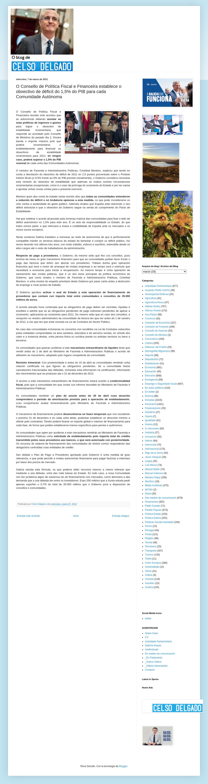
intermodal (150, 444)
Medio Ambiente (153, 485)
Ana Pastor (151, 314)
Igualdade (150, 420)
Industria (149, 432)
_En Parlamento (153, 657)
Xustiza (149, 587)
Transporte (151, 550)
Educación (150, 371)
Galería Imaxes (153, 645)
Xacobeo (149, 583)
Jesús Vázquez (153, 457)
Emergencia (151, 379)
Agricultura (150, 298)
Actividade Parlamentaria (158, 286)
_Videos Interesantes (156, 665)
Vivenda (149, 579)
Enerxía (149, 396)
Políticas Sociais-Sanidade (159, 522)
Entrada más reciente (28, 516)
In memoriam (152, 428)
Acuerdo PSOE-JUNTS (157, 290)
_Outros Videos (153, 661)
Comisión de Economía (157, 322)
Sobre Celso (151, 633)
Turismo (149, 554)
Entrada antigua (120, 516)
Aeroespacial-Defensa (157, 294)
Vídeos (148, 575)
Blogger (123, 766)
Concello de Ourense (156, 330)
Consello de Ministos (156, 335)
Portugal (149, 530)
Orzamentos (151, 501)
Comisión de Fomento (156, 326)
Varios (148, 571)
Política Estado (153, 514)
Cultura (149, 343)
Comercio (150, 318)
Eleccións (150, 375)
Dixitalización (152, 363)
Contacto (150, 669)
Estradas (149, 400)
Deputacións (151, 359)
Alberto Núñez (152, 306)
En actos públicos (154, 387)
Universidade (152, 566)
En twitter (150, 391)
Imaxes (149, 424)
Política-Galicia (153, 518)
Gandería (150, 412)
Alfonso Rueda (153, 310)
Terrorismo (150, 546)
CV (146, 637)
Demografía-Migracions (157, 351)
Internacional (152, 448)
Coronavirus (151, 339)
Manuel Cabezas (154, 473)
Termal (148, 542)
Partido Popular (153, 510)
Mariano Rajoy (152, 477)
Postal (148, 534)
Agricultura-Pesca (154, 302)
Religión (149, 538)
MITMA (149, 489)
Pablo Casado (152, 505)
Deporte (149, 355)
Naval (148, 493)
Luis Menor (151, 465)
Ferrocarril (150, 404)
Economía (150, 367)
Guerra (148, 416)
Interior (148, 440)
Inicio (76, 516)
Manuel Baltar (152, 469)
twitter (148, 618)
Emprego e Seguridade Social (161, 383)
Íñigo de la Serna (154, 452)
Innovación (151, 436)
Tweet (148, 558)
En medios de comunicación (160, 653)
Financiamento (153, 408)
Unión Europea (153, 562)
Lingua (148, 461)
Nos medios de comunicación (160, 497)
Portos (148, 526)
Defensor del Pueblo (156, 347)
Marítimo (149, 481)
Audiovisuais (151, 649)
